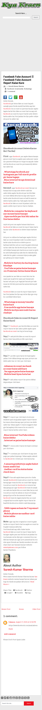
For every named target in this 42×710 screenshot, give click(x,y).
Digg (28, 593)
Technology (28, 89)
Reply (11, 629)
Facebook (10, 89)
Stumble (19, 593)
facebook (6, 114)
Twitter (28, 590)
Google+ (8, 593)
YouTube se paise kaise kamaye (20, 268)
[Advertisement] (21, 43)
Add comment (10, 634)
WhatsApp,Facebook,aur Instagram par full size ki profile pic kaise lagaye (19, 174)
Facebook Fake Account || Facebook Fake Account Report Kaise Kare (18, 79)
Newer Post (6, 609)
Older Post (36, 609)
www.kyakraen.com (10, 547)
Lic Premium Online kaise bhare (20, 271)
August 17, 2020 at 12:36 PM (26, 622)
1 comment (11, 91)
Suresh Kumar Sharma (18, 569)
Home (21, 609)
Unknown (12, 622)
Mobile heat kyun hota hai (17, 374)
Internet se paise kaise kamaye (19, 440)
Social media (19, 89)
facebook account (22, 188)
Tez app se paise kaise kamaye (19, 371)
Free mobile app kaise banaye (19, 307)
